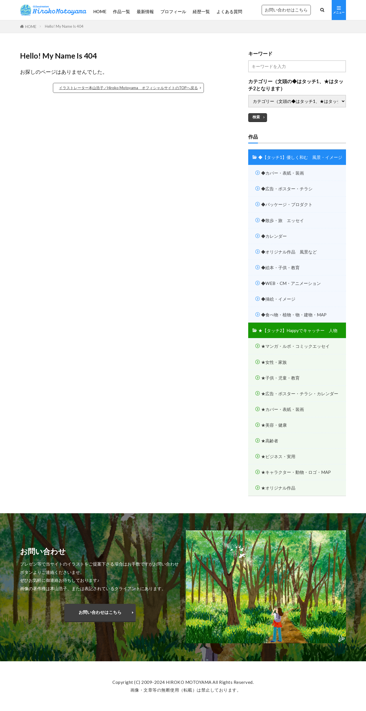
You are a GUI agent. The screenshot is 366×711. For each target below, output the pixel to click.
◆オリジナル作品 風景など (289, 251)
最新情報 (145, 11)
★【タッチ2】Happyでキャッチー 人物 (297, 330)
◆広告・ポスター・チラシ (287, 188)
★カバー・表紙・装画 (282, 409)
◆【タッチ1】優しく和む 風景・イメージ (300, 157)
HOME (99, 11)
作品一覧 (121, 11)
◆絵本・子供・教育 (280, 267)
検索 (256, 117)
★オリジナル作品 (278, 487)
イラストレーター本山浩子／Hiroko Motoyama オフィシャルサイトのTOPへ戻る (128, 87)
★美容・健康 (274, 425)
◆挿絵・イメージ (278, 298)
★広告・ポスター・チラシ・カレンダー (299, 393)
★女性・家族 (274, 362)
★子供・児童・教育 (280, 377)
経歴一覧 (201, 11)
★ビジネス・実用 (278, 456)
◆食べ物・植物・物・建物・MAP (294, 314)
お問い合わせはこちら (286, 9)
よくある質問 (229, 11)
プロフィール (173, 11)
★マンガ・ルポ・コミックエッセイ (295, 346)
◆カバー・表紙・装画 (282, 172)
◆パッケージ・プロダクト (287, 204)
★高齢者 (269, 440)
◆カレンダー (274, 236)
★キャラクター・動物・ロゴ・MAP (296, 472)
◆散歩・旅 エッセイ (282, 220)
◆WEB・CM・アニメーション (291, 283)
